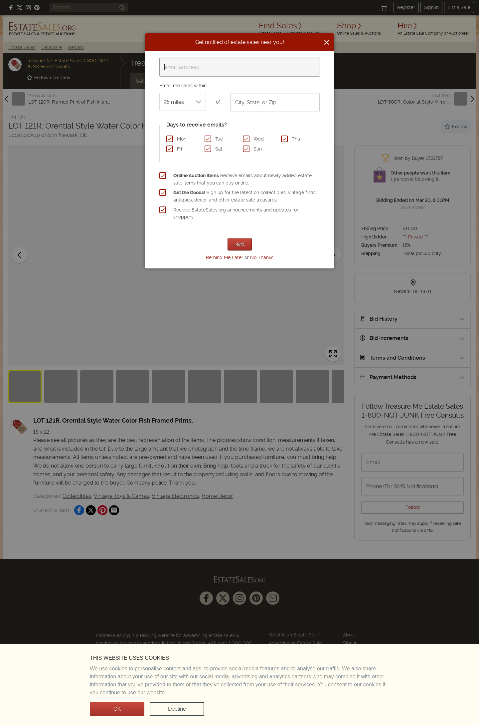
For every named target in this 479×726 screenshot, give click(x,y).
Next (240, 244)
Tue (219, 139)
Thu (296, 139)
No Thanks (261, 257)
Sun (257, 149)
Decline (177, 709)
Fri (179, 149)
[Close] (326, 42)
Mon (181, 139)
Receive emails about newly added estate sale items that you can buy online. (242, 179)
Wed (258, 139)
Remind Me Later (224, 257)
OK (117, 709)
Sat (219, 149)
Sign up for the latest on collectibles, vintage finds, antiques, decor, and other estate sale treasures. (245, 196)
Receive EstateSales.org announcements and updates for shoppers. (235, 213)
